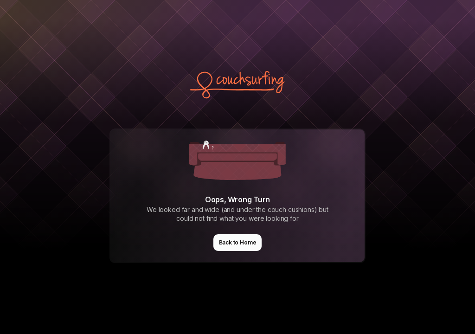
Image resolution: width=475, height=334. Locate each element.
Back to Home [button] (238, 242)
